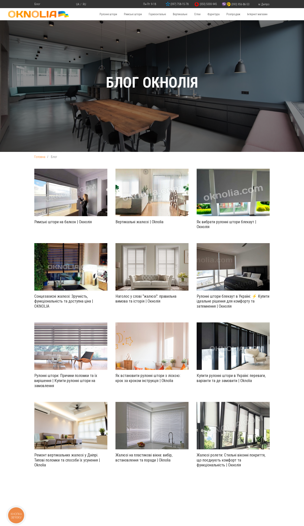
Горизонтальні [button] (157, 14)
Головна (39, 157)
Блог (37, 4)
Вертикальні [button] (180, 14)
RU (84, 4)
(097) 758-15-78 (179, 4)
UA (77, 4)
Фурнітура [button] (213, 14)
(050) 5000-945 (208, 4)
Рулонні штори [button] (108, 14)
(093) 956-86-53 (240, 4)
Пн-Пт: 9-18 (149, 4)
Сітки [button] (197, 14)
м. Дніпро (264, 4)
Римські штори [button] (133, 14)
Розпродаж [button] (233, 14)
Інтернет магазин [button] (257, 14)
